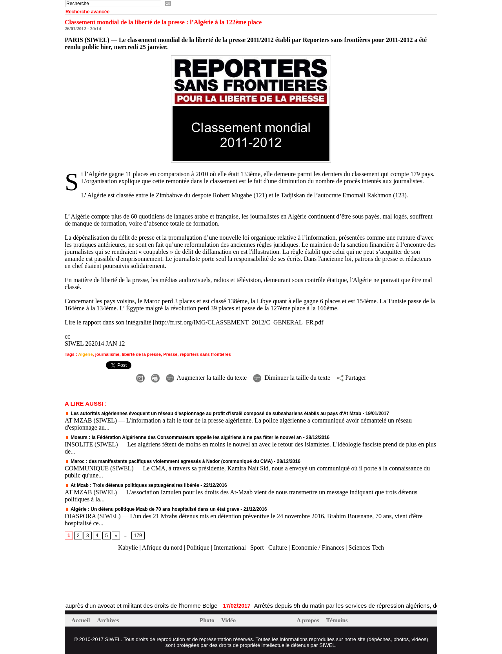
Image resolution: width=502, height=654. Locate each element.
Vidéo (228, 620)
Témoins (337, 620)
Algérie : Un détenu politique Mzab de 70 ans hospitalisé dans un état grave (152, 509)
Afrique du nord (162, 547)
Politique (198, 547)
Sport (257, 547)
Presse (170, 354)
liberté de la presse (141, 354)
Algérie (85, 354)
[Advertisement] (156, 577)
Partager (351, 377)
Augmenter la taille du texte (206, 377)
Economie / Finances (317, 547)
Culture (277, 547)
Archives (108, 620)
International (230, 547)
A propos (308, 620)
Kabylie (128, 547)
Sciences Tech (366, 547)
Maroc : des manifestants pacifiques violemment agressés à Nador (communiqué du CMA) (169, 461)
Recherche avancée (87, 12)
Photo (208, 620)
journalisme (107, 354)
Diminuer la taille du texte (291, 377)
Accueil (81, 620)
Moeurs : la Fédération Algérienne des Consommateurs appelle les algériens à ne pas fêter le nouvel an (183, 437)
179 (138, 535)
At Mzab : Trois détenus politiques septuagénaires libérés (132, 485)
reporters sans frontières (205, 354)
